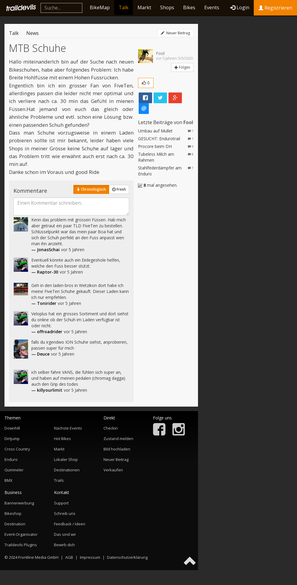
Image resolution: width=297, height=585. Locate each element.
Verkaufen (113, 470)
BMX (8, 480)
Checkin (110, 428)
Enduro (11, 459)
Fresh (119, 189)
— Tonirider (43, 303)
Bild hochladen (116, 449)
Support (61, 503)
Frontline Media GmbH (38, 557)
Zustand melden (118, 438)
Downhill (12, 428)
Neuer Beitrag (175, 32)
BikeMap (100, 7)
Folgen (182, 67)
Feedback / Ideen (69, 524)
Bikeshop (12, 513)
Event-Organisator (21, 534)
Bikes (189, 7)
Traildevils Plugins (20, 544)
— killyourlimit (46, 390)
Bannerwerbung (19, 503)
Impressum (90, 557)
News (32, 33)
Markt (144, 7)
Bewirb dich (64, 544)
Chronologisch (91, 189)
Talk (124, 7)
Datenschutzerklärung (127, 557)
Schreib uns (64, 513)
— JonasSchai (45, 249)
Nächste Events (68, 428)
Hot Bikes (62, 438)
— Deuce (40, 354)
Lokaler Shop (66, 459)
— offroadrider (46, 331)
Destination (14, 524)
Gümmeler (14, 470)
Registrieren (275, 7)
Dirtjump (12, 438)
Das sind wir (65, 534)
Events (211, 7)
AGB (69, 557)
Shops (167, 7)
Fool (160, 53)
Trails (59, 480)
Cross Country (17, 449)
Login (239, 7)
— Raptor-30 (44, 272)
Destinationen (67, 470)
